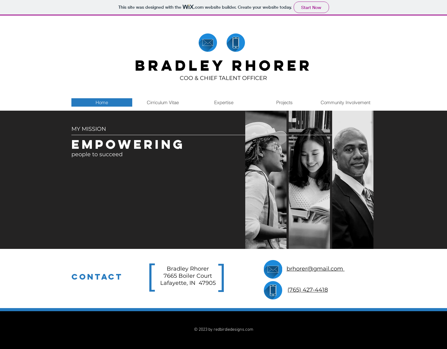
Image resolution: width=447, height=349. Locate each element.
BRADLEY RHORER (223, 65)
